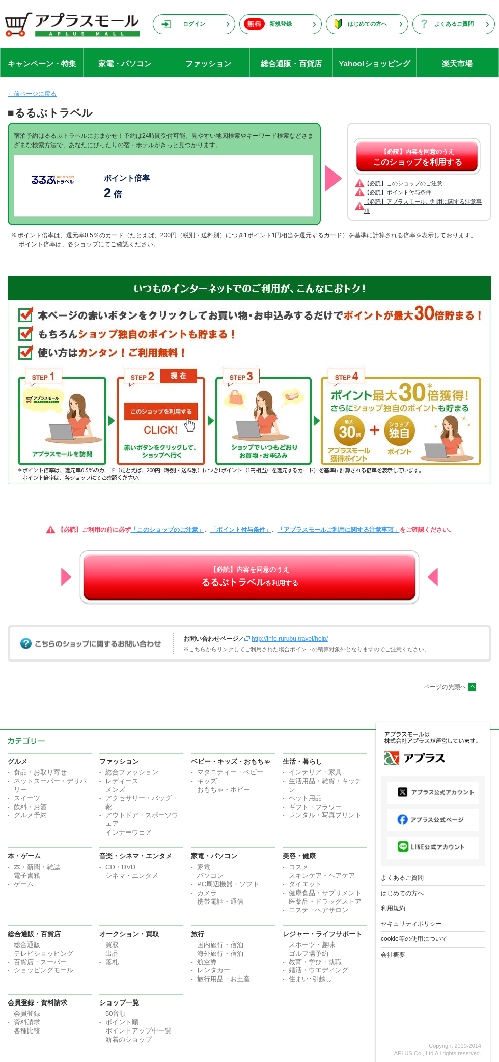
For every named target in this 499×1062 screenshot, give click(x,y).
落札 (112, 962)
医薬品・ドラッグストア (325, 901)
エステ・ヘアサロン (318, 910)
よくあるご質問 (454, 24)
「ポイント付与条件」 (240, 529)
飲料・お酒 (30, 807)
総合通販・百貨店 (291, 63)
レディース (121, 781)
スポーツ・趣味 (312, 945)
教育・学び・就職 (315, 962)
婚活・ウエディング (318, 970)
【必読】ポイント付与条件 (397, 192)
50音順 (115, 1013)
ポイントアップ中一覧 (138, 1031)
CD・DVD (120, 867)
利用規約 (393, 908)
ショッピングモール (43, 970)
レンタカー (213, 970)
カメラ (207, 893)
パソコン (210, 875)
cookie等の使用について (414, 938)
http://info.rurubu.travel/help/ (290, 638)
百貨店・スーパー (40, 962)
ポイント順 (121, 1022)
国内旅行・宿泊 (220, 945)
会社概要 (393, 954)
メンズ (115, 789)
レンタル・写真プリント (325, 815)
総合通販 (27, 945)
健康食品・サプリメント (325, 893)
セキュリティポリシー (411, 923)
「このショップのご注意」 (167, 529)
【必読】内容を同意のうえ (417, 157)
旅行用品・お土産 (223, 979)
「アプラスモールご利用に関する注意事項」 (339, 529)
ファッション (208, 63)
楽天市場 (457, 63)
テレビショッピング (43, 953)
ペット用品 (305, 798)
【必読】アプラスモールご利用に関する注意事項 (423, 206)
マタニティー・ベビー (230, 772)
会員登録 (27, 1013)
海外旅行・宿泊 (220, 953)
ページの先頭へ (445, 687)
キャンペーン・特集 (42, 63)
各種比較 (27, 1031)
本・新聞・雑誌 (37, 867)
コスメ (299, 867)
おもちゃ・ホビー (223, 789)
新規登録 (280, 24)
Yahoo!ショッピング (374, 63)
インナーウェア (128, 832)
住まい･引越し (310, 979)
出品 (112, 953)
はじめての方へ (367, 24)
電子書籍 (27, 875)
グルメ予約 (30, 815)
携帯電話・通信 (220, 901)
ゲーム (24, 884)
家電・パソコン (125, 63)
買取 (112, 945)
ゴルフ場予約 (308, 953)
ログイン (194, 24)
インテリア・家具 (315, 772)
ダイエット (305, 884)
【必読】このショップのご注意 (403, 183)
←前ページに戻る (32, 93)
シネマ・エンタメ (131, 875)
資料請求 (27, 1022)
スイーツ (27, 798)
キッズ (207, 781)
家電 (203, 867)
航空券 (207, 962)
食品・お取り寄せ (40, 772)
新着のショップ (128, 1039)
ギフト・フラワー (315, 807)
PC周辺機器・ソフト (228, 884)
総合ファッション (131, 772)
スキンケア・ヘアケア (322, 875)
